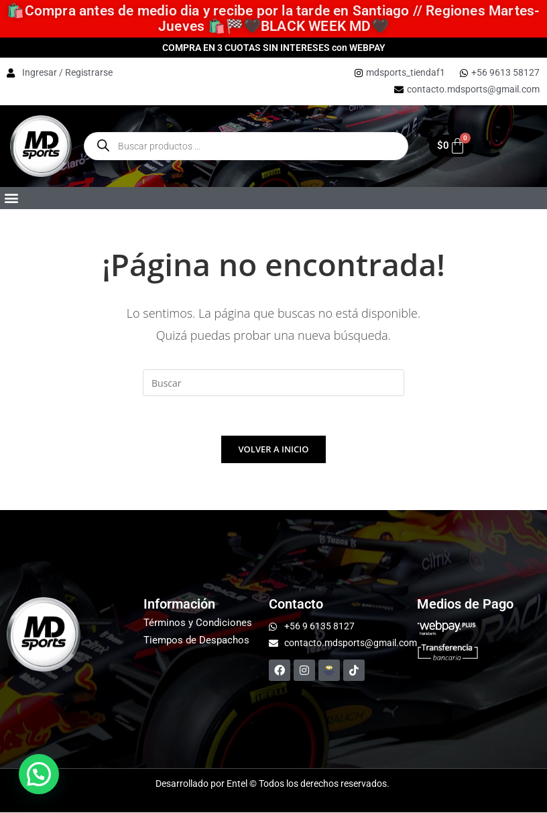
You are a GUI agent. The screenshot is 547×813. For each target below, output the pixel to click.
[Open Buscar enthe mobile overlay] (246, 146)
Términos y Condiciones (197, 623)
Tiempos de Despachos (196, 641)
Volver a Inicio (274, 450)
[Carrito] (450, 146)
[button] (11, 198)
